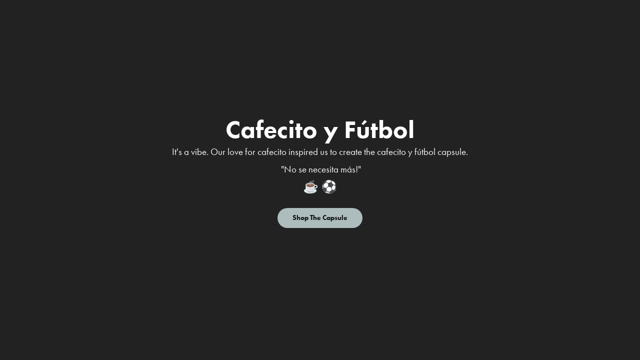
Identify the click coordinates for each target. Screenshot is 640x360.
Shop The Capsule (320, 218)
